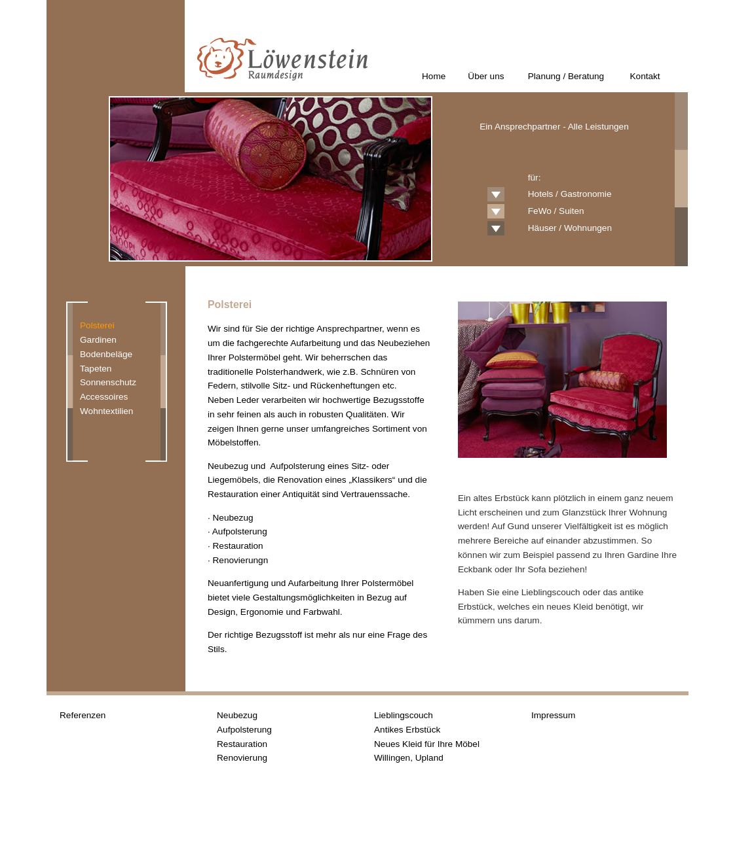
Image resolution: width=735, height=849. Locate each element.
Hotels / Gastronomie (570, 194)
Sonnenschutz (108, 382)
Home (433, 76)
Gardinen (98, 340)
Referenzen (82, 715)
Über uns (486, 76)
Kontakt (645, 76)
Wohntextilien (106, 411)
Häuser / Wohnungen (570, 228)
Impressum (553, 715)
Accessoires (104, 397)
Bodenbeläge (106, 354)
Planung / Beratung (566, 76)
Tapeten (95, 368)
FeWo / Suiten (556, 211)
